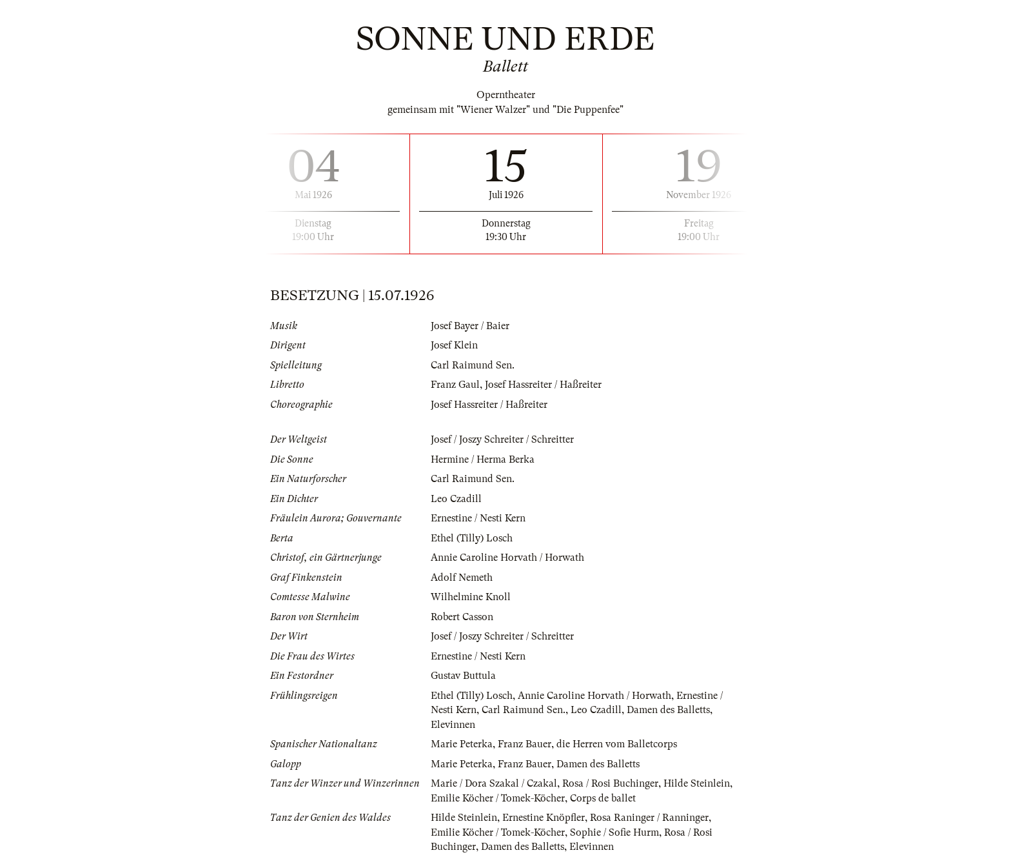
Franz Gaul (455, 384)
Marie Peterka (462, 744)
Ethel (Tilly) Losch (472, 538)
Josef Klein (454, 345)
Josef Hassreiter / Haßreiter (543, 384)
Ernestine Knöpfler (543, 817)
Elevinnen (453, 725)
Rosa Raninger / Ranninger (649, 817)
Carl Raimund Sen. (473, 365)
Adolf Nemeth (462, 577)
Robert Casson (462, 617)
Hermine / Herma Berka (483, 459)
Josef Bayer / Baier (470, 326)
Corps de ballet (603, 798)
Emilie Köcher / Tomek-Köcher (498, 798)
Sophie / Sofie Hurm (614, 832)
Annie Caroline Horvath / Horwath (507, 557)
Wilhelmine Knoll (471, 597)
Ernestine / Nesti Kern (478, 518)
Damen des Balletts (668, 710)
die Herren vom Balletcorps (616, 744)
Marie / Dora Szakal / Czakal (494, 783)
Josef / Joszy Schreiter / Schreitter (502, 439)
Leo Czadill (456, 499)
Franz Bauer (524, 744)
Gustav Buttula (463, 675)
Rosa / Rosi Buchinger (610, 783)
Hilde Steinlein (696, 783)
